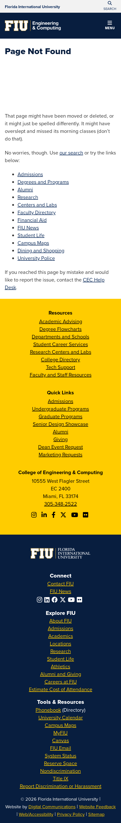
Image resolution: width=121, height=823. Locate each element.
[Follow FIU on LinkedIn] (48, 599)
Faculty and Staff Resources (61, 374)
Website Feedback (97, 806)
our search (71, 152)
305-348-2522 (60, 503)
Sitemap (96, 814)
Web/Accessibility (36, 814)
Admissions (30, 174)
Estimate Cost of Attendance (60, 689)
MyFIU (60, 732)
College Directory (60, 359)
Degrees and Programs (43, 181)
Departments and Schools (60, 336)
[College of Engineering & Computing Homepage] (33, 25)
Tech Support (60, 367)
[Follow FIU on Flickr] (80, 599)
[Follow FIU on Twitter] (64, 599)
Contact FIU (60, 583)
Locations (60, 643)
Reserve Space (60, 763)
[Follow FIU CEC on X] (64, 514)
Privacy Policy (71, 814)
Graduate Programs (60, 416)
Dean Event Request (60, 447)
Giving (60, 439)
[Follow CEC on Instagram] (34, 514)
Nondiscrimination (60, 770)
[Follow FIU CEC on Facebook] (54, 514)
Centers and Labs (37, 204)
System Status (60, 755)
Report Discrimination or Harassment (60, 786)
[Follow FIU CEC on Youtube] (75, 514)
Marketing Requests (60, 454)
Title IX (60, 778)
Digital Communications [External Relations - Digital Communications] (51, 806)
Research (28, 197)
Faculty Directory (37, 212)
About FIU (60, 620)
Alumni (25, 189)
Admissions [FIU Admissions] (60, 628)
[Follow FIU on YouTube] (72, 599)
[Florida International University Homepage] (32, 6)
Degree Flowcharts (60, 329)
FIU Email (60, 748)
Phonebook (48, 709)
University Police (36, 258)
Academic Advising (60, 321)
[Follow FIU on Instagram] (40, 599)
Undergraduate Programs (60, 408)
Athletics (60, 666)
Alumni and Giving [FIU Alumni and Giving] (60, 674)
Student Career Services (60, 344)
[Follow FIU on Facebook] (56, 599)
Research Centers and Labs (60, 351)
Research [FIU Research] (60, 651)
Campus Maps (33, 242)
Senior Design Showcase (60, 424)
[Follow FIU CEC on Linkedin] (44, 514)
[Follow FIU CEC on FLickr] (86, 514)
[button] (109, 26)
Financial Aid (32, 220)
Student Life (31, 235)
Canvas (60, 740)
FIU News (28, 227)
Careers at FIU (60, 681)
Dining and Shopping (41, 250)
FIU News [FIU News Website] (60, 591)
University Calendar (60, 717)
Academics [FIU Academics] (60, 636)
